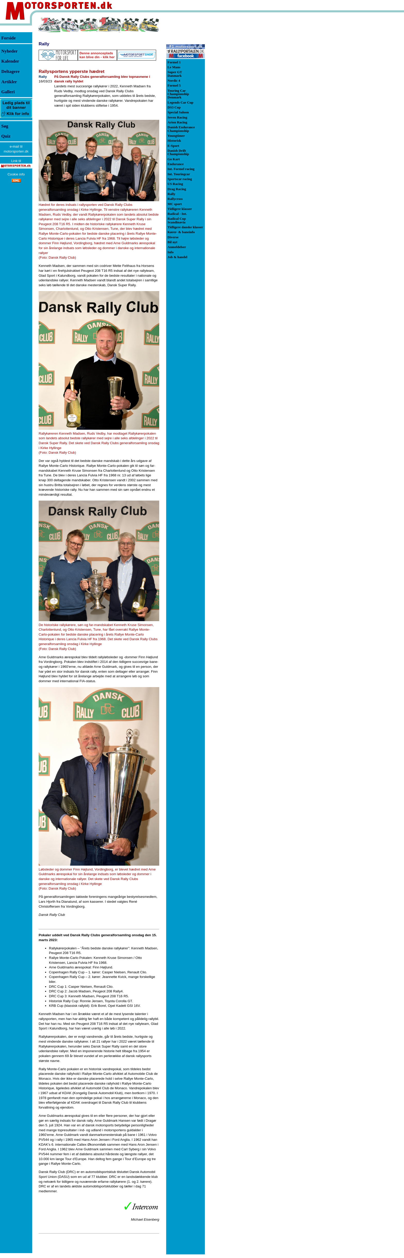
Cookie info (16, 174)
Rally (44, 43)
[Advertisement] (231, 93)
